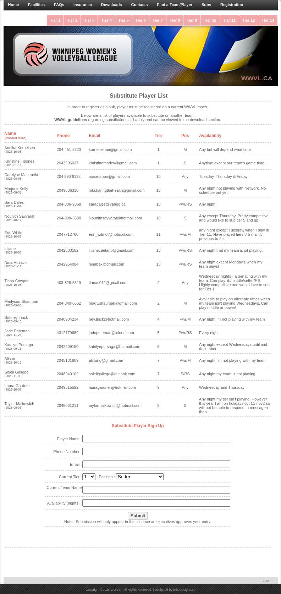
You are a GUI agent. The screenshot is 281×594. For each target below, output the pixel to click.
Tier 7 (158, 20)
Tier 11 (229, 20)
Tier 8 (175, 20)
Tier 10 (210, 20)
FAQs (59, 4)
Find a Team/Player (174, 4)
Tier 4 (106, 20)
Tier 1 (55, 20)
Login (266, 580)
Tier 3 (89, 20)
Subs (206, 4)
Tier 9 (192, 20)
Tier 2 (72, 20)
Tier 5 (124, 20)
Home (13, 4)
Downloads (111, 4)
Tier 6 (141, 20)
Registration (231, 4)
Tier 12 (248, 20)
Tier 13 (267, 20)
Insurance (82, 4)
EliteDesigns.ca (184, 590)
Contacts (139, 4)
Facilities (36, 4)
